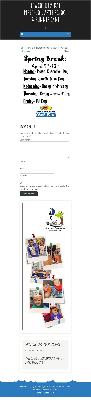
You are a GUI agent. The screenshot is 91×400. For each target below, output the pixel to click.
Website (23, 178)
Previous (25, 51)
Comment (25, 139)
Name (23, 164)
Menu (23, 34)
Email (23, 171)
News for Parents (60, 47)
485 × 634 (46, 47)
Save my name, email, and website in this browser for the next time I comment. (44, 190)
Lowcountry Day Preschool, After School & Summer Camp (45, 12)
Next (67, 51)
